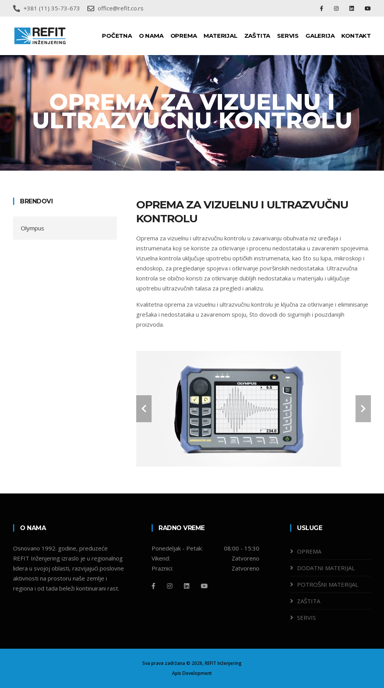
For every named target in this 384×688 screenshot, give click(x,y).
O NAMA (151, 35)
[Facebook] (153, 586)
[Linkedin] (186, 586)
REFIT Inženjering (223, 663)
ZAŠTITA (257, 35)
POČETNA (117, 35)
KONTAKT (356, 35)
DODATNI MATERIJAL (326, 568)
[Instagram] (169, 586)
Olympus (32, 228)
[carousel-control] (144, 408)
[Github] (204, 586)
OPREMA (183, 35)
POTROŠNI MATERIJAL (327, 584)
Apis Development (192, 673)
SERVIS (288, 35)
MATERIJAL (220, 35)
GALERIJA (320, 35)
